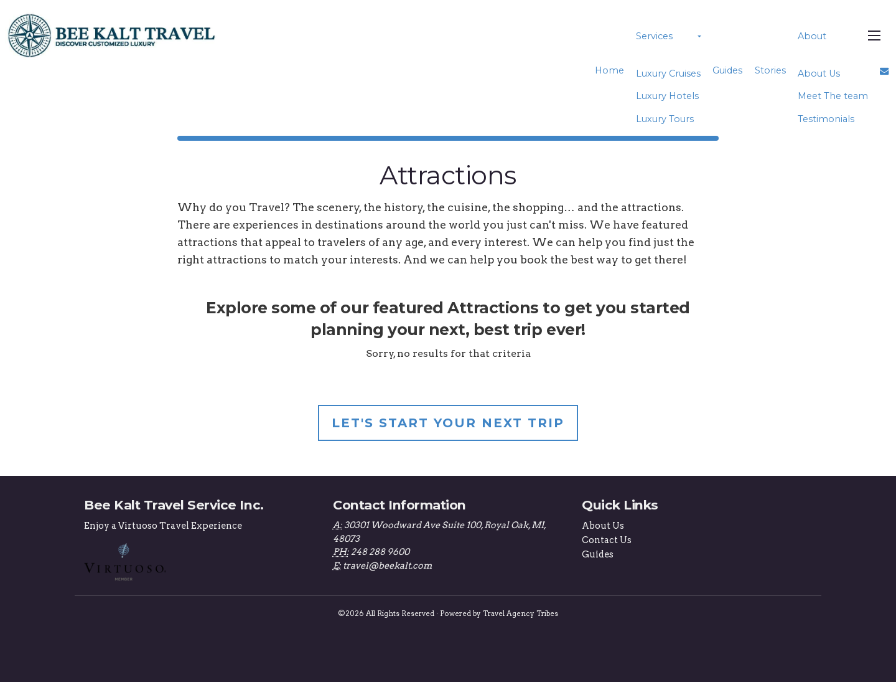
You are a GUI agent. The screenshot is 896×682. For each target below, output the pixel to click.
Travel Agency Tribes (520, 613)
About (812, 36)
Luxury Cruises (668, 73)
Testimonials (826, 119)
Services (654, 36)
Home (609, 70)
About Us (819, 73)
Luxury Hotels (667, 96)
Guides (727, 70)
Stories (770, 70)
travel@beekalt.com (387, 565)
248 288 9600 (380, 551)
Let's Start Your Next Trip (448, 422)
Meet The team (833, 96)
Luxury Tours (665, 119)
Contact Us (607, 540)
